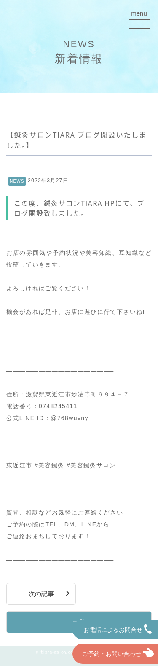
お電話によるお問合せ (117, 629)
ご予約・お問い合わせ (115, 652)
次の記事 (41, 594)
